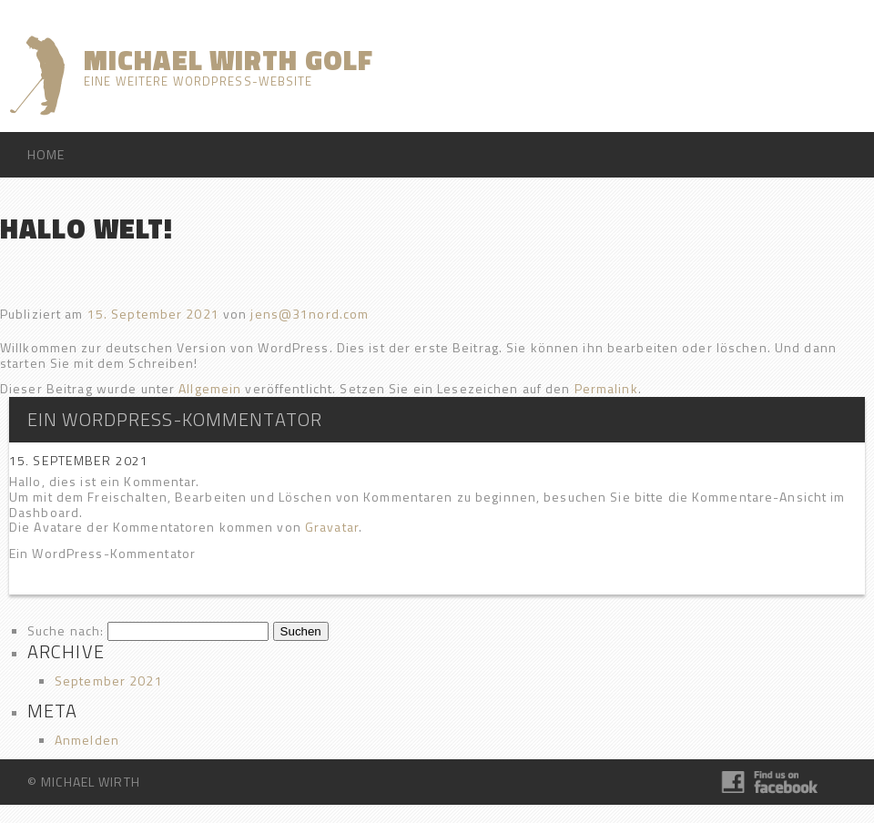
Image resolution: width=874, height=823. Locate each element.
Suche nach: (65, 630)
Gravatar (332, 526)
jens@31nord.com (309, 313)
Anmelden (87, 739)
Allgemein (209, 388)
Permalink (606, 388)
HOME (46, 154)
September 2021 (109, 680)
